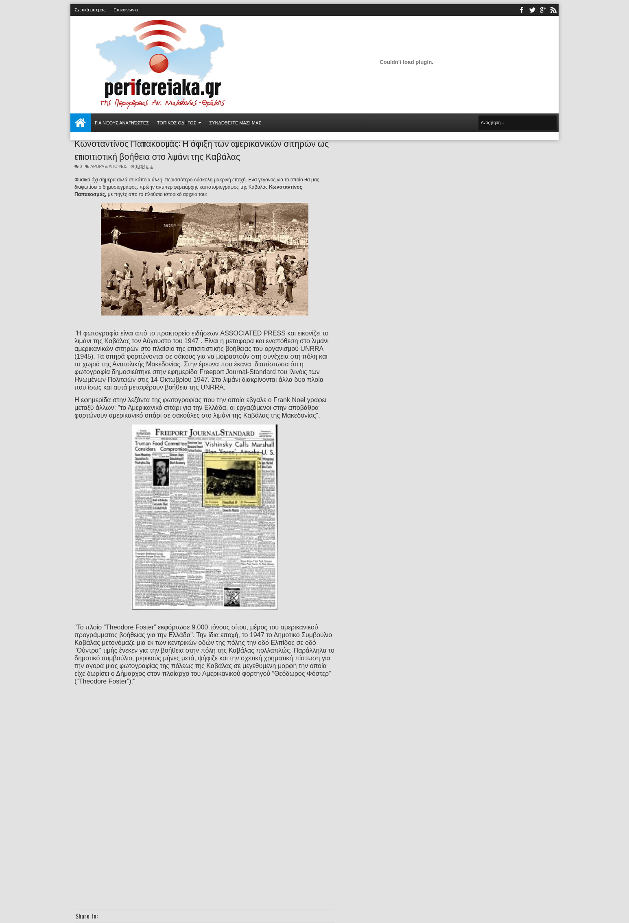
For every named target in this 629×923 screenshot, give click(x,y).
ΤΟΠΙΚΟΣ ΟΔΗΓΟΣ (177, 122)
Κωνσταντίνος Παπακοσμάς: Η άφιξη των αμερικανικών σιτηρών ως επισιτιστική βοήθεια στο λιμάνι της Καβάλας (201, 149)
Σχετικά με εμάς (89, 9)
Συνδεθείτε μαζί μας (235, 122)
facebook (521, 10)
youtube (542, 10)
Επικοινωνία (126, 9)
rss (553, 10)
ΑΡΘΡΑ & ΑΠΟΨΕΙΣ (108, 166)
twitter (532, 10)
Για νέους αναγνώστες (122, 122)
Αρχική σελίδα (80, 122)
